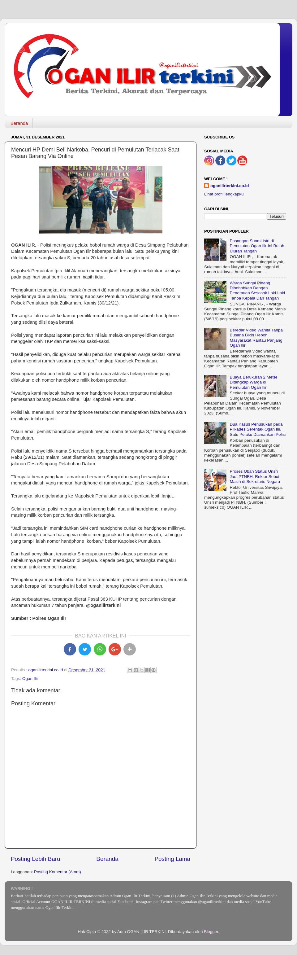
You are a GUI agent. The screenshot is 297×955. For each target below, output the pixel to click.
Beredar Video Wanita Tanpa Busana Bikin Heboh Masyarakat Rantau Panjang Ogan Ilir (256, 338)
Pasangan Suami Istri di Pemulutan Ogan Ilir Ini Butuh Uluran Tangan (257, 246)
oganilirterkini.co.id (229, 185)
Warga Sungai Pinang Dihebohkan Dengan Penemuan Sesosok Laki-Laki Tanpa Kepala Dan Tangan (257, 290)
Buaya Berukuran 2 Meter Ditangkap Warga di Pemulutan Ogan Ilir (253, 382)
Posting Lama (172, 859)
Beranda (19, 123)
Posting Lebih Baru (35, 859)
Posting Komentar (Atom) (57, 872)
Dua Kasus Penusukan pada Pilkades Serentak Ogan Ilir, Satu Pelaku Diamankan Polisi (258, 429)
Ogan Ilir (30, 678)
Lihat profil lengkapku (224, 194)
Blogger (211, 931)
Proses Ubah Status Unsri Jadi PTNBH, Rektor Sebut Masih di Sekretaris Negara (255, 476)
